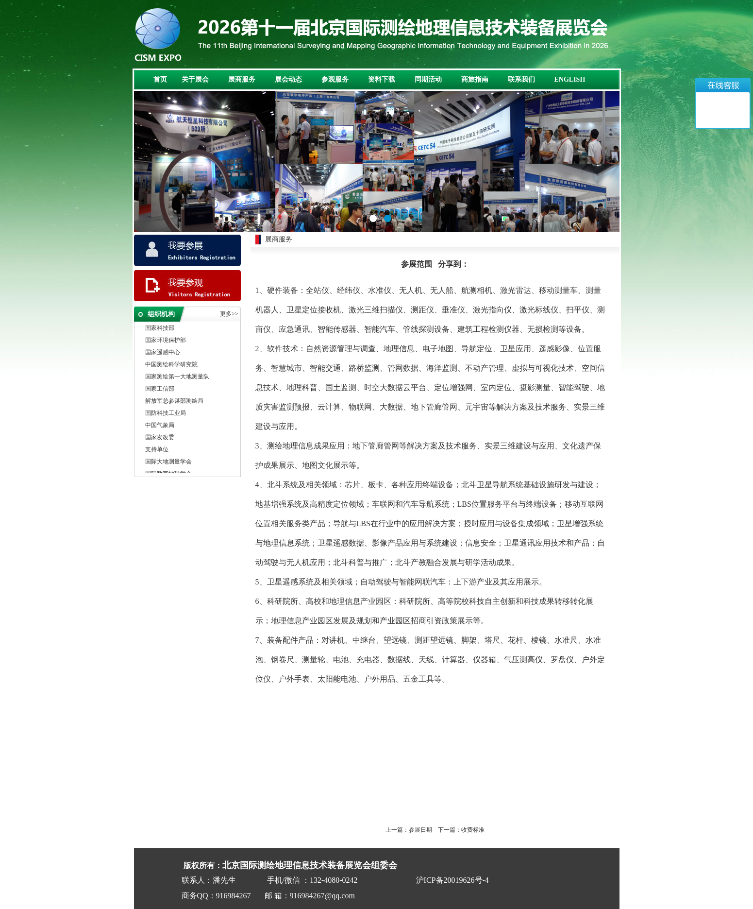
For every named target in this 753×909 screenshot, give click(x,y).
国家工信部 (159, 389)
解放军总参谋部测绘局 (174, 401)
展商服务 (241, 79)
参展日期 (420, 829)
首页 (160, 79)
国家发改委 (159, 438)
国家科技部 (159, 329)
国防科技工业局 (165, 414)
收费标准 (473, 829)
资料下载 (381, 79)
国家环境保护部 (165, 341)
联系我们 (521, 79)
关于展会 (195, 79)
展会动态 (288, 79)
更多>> (229, 313)
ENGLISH (570, 79)
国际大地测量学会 (168, 462)
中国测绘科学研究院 (171, 365)
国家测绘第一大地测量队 (177, 377)
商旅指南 (474, 79)
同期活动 (428, 79)
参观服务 (335, 79)
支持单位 (156, 450)
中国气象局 (159, 426)
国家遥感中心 (162, 353)
